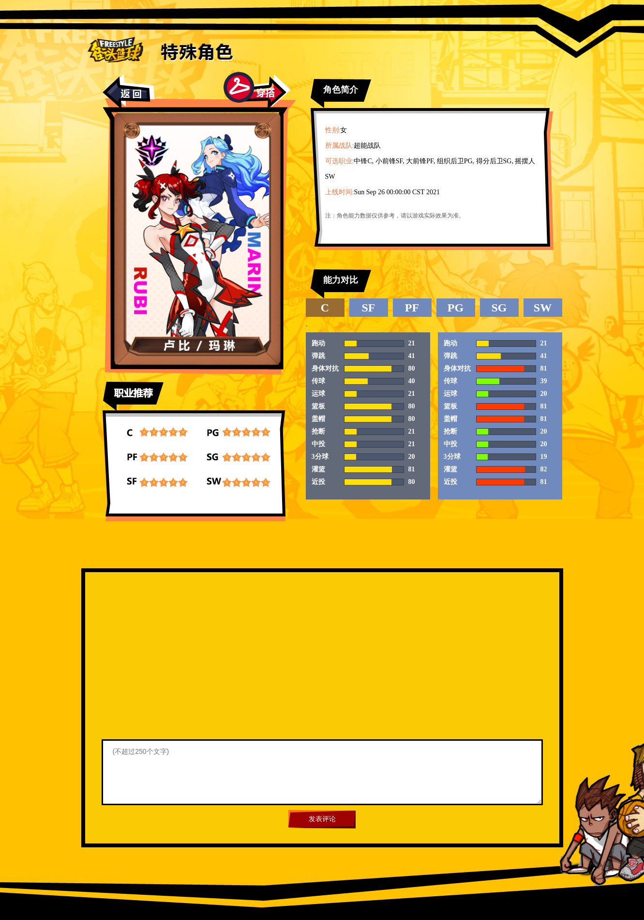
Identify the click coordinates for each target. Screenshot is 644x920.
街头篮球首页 (115, 49)
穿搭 (257, 90)
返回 (129, 91)
